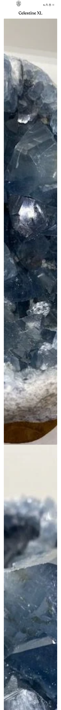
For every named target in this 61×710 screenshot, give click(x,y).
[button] (44, 5)
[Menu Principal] (53, 5)
